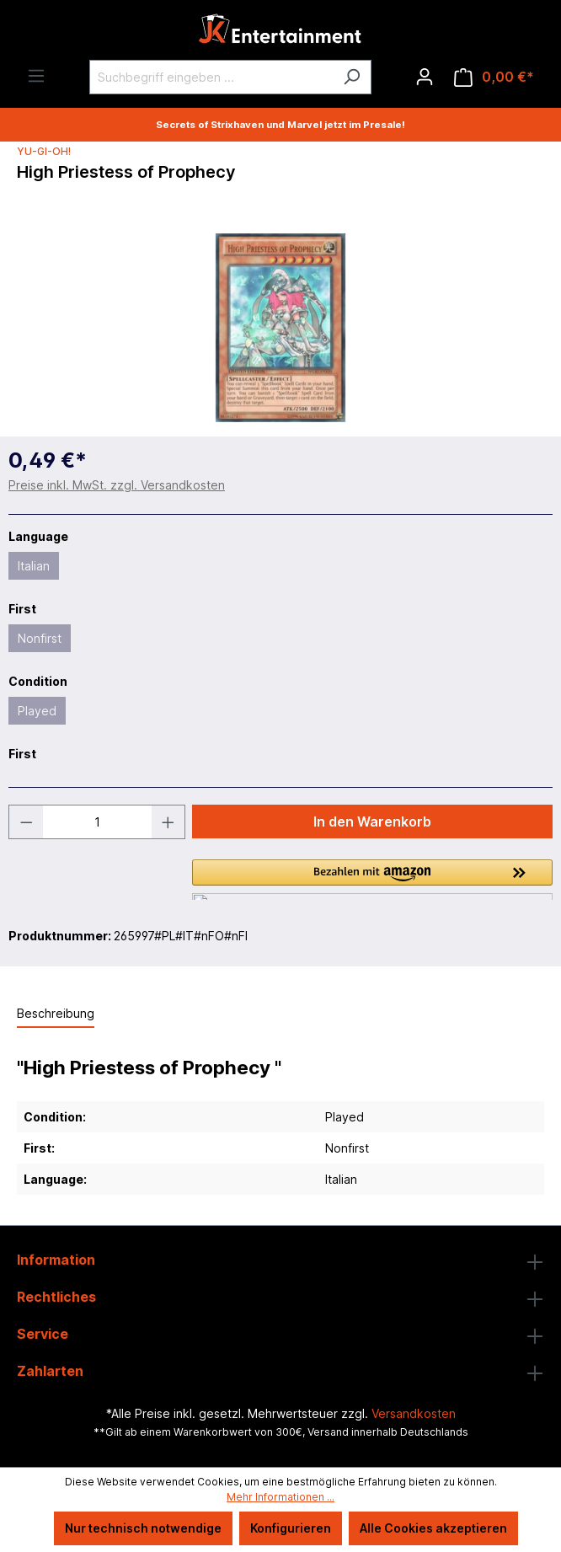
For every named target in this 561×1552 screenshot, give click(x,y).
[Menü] (36, 76)
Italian (34, 566)
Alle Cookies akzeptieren (433, 1528)
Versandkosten (413, 1413)
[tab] (55, 1014)
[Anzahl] (97, 822)
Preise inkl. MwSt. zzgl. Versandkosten (116, 485)
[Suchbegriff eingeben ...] (211, 77)
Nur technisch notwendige (143, 1528)
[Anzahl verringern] (26, 822)
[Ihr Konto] (424, 77)
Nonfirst (39, 638)
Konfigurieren (290, 1528)
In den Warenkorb (372, 821)
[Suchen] (351, 77)
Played (37, 711)
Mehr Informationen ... (280, 1496)
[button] (372, 879)
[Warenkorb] (494, 77)
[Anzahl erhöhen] (168, 822)
